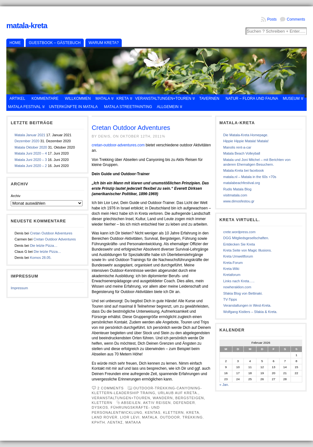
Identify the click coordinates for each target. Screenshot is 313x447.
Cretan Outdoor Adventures (51, 233)
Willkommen (78, 98)
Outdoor (170, 417)
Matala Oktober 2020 (31, 147)
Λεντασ (115, 422)
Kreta (122, 98)
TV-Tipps (230, 299)
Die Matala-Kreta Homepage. (245, 135)
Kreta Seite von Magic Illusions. (247, 250)
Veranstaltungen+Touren (163, 98)
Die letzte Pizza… (44, 245)
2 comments (110, 388)
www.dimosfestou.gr (238, 201)
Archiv (16, 196)
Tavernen (209, 98)
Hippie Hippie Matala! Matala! (246, 141)
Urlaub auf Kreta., (178, 393)
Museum (291, 98)
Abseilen (131, 403)
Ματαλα (133, 422)
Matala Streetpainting (128, 107)
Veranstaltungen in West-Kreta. (247, 305)
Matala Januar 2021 (30, 135)
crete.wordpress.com (239, 232)
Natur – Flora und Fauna (252, 98)
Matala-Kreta (26, 25)
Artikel (17, 98)
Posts (272, 19)
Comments (296, 19)
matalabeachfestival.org (241, 183)
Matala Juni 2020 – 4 (31, 153)
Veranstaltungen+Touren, (122, 398)
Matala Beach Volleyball (241, 153)
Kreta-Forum (233, 263)
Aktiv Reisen (157, 403)
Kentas (152, 412)
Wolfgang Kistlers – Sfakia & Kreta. (250, 312)
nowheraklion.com (237, 287)
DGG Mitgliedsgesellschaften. (246, 238)
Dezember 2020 (27, 141)
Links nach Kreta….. (239, 281)
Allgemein (168, 107)
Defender (184, 403)
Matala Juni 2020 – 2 (31, 166)
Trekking (192, 417)
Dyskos (100, 407)
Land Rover (105, 417)
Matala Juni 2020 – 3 (31, 160)
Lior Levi (130, 417)
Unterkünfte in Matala (73, 107)
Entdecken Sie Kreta (239, 244)
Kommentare (45, 98)
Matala (102, 98)
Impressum (19, 288)
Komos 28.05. (41, 257)
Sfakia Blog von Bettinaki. (243, 293)
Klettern (173, 412)
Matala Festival (24, 107)
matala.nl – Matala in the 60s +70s (249, 177)
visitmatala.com (235, 195)
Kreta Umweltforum (238, 256)
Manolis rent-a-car (237, 147)
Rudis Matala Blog (237, 189)
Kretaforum (231, 275)
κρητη (98, 422)
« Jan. (224, 384)
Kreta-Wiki (231, 269)
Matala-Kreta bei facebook (243, 170)
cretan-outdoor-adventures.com (118, 145)
